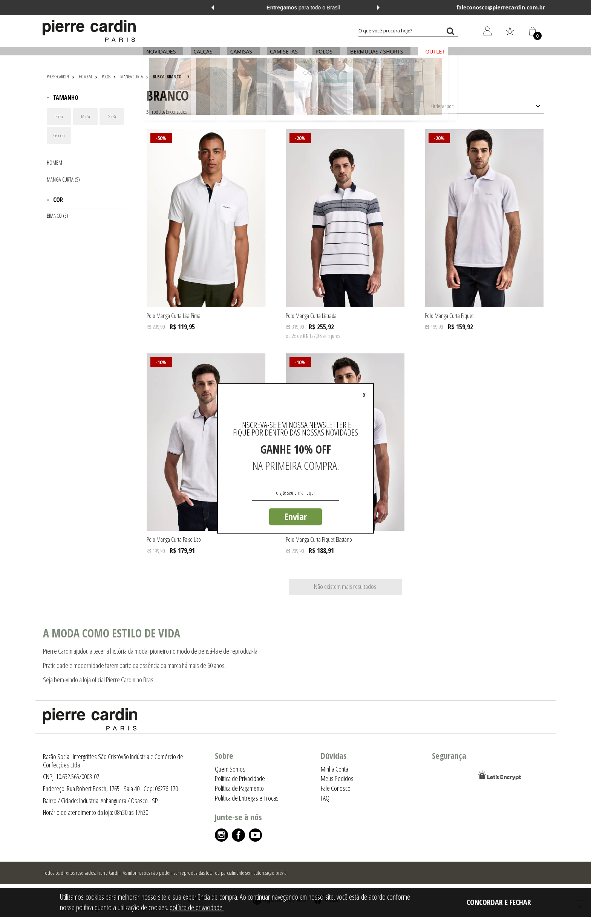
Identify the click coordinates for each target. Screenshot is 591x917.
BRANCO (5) (57, 216)
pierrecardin (58, 76)
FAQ (325, 797)
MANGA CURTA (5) (63, 179)
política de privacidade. (197, 907)
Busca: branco (167, 76)
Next (378, 7)
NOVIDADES (164, 55)
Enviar (295, 516)
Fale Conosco (336, 788)
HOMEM (85, 76)
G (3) (111, 116)
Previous (212, 7)
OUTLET (431, 55)
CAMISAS (242, 55)
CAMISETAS (284, 55)
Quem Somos (230, 768)
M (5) (85, 116)
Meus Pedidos (337, 778)
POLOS (322, 55)
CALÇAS (205, 55)
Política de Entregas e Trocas (247, 797)
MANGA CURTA (131, 76)
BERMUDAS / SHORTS (374, 55)
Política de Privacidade (240, 778)
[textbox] (408, 31)
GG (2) (59, 135)
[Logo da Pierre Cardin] (89, 31)
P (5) (59, 116)
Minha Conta (334, 768)
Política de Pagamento (239, 788)
